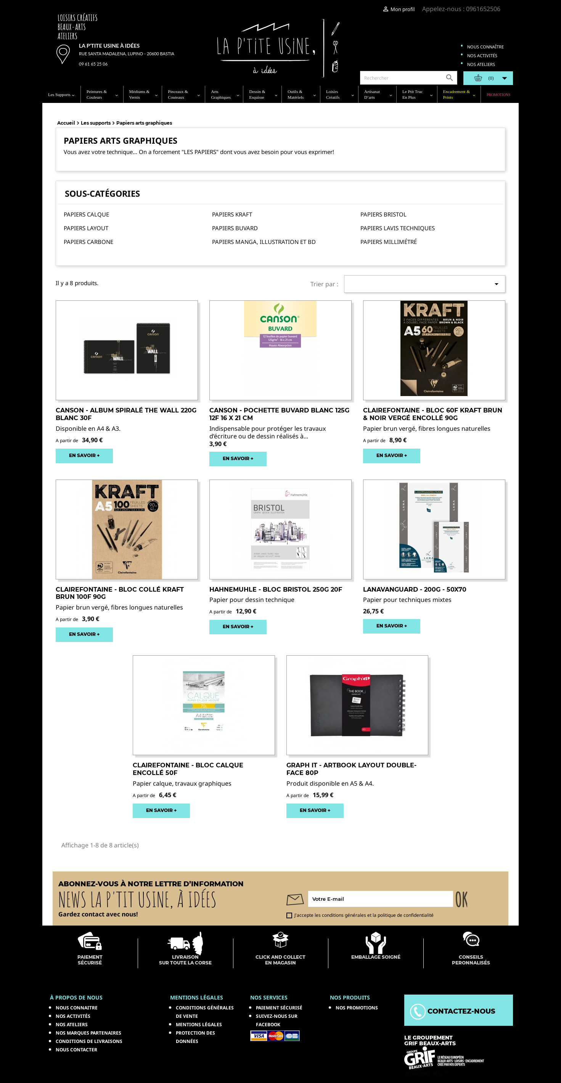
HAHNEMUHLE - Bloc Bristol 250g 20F (275, 589)
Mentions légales (199, 1024)
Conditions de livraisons (89, 1041)
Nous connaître (485, 47)
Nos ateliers (481, 64)
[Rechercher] (408, 78)
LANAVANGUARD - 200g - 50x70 (414, 589)
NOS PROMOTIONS (357, 1007)
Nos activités (482, 55)
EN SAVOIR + (84, 455)
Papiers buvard (235, 228)
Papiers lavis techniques (397, 228)
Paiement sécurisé (279, 1007)
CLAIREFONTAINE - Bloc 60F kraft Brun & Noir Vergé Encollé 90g (432, 414)
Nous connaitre (77, 1007)
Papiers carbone (88, 241)
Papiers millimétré (388, 241)
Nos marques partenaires (88, 1033)
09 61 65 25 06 (93, 63)
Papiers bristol (383, 214)
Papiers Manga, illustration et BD (264, 241)
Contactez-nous (452, 1011)
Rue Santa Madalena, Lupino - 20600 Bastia (126, 53)
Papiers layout (86, 228)
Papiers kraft (232, 214)
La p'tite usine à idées (109, 45)
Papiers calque (86, 214)
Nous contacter (76, 1049)
